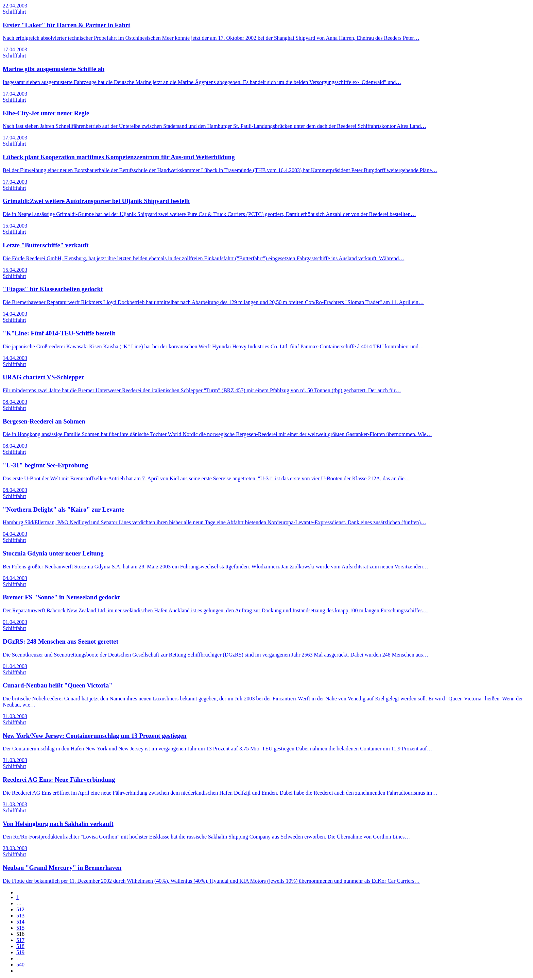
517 (20, 940)
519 (20, 952)
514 (20, 922)
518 (20, 946)
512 (20, 909)
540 (20, 964)
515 (20, 928)
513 (20, 915)
